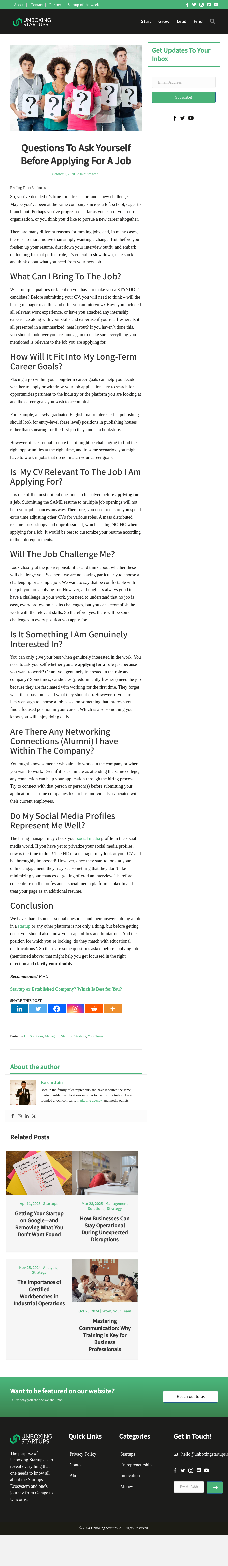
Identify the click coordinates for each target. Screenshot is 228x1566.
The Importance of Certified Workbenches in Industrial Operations (39, 1294)
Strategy (80, 1036)
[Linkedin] (19, 1008)
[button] (213, 23)
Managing (52, 1036)
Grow (163, 21)
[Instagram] (75, 1008)
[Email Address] (184, 82)
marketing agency (89, 1100)
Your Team (95, 1036)
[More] (113, 1008)
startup (24, 926)
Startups (67, 1036)
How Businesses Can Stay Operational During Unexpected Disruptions (104, 1229)
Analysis (50, 1269)
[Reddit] (94, 1008)
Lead (181, 21)
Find (197, 21)
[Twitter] (38, 1008)
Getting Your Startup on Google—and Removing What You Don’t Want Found (39, 1224)
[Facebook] (57, 1008)
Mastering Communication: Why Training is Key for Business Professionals (105, 1337)
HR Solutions (33, 1036)
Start (146, 21)
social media (88, 838)
